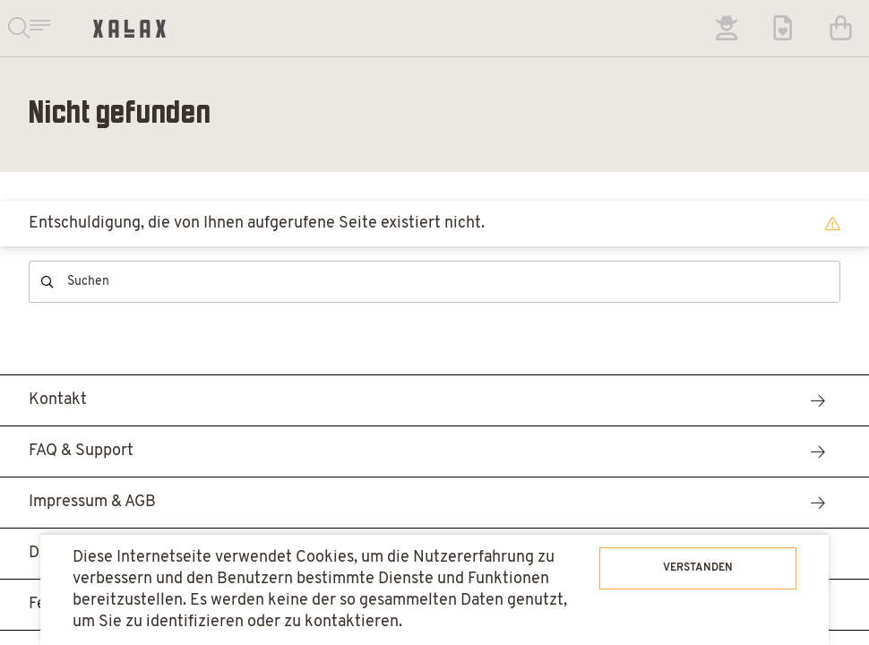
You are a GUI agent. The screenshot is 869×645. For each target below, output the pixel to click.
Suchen (47, 281)
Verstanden (698, 568)
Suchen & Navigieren (28, 28)
